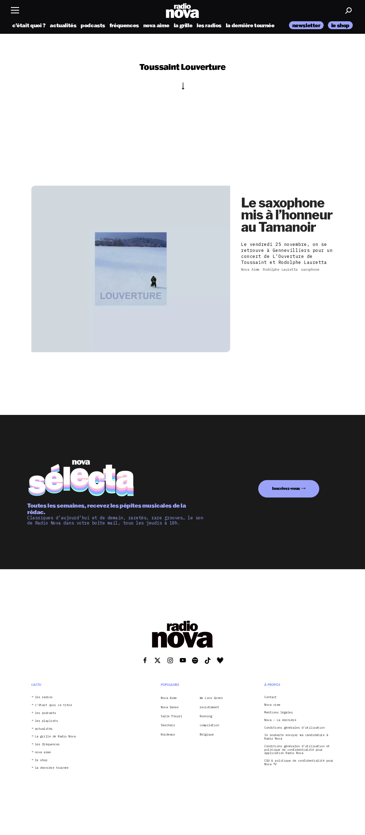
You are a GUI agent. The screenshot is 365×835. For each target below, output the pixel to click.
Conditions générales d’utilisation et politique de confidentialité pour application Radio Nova (297, 749)
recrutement (209, 707)
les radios (209, 25)
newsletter (306, 25)
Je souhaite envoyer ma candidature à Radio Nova (296, 736)
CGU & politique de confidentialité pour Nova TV (298, 762)
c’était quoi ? (29, 25)
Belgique (207, 734)
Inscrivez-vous (286, 488)
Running (206, 716)
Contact (270, 697)
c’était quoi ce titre (53, 705)
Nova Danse (169, 707)
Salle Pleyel (171, 716)
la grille (183, 25)
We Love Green (211, 698)
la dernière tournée (250, 25)
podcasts (93, 25)
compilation (209, 725)
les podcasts (45, 713)
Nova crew (272, 705)
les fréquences (47, 744)
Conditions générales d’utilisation (294, 728)
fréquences (124, 25)
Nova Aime (169, 698)
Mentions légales (278, 712)
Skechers (168, 725)
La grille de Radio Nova (55, 736)
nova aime (156, 25)
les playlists (46, 721)
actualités (63, 25)
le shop (340, 25)
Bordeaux (168, 734)
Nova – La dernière (280, 720)
